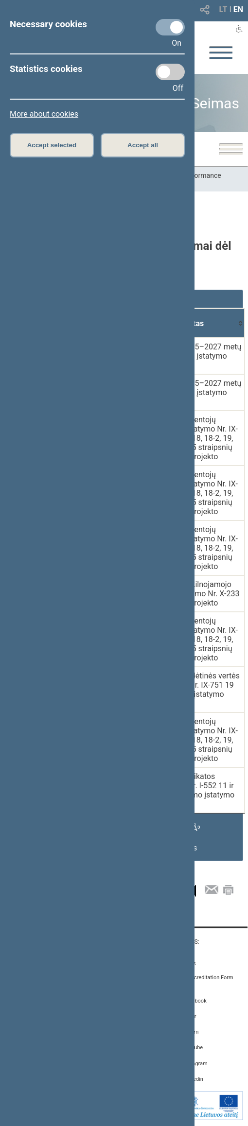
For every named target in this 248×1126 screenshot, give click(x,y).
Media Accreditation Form (202, 977)
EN (238, 9)
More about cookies (44, 114)
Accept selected (52, 145)
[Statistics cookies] (170, 72)
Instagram (195, 1063)
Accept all (142, 145)
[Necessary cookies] (170, 27)
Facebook (195, 1001)
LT (223, 9)
